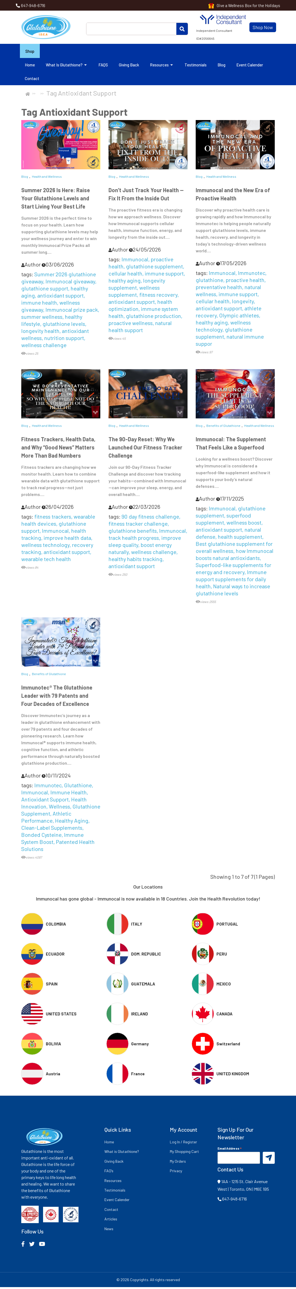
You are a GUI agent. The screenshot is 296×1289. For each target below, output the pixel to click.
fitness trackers (52, 518)
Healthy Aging (71, 822)
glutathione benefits (132, 532)
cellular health (125, 275)
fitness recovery (158, 296)
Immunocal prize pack (72, 311)
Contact (32, 80)
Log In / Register (183, 1143)
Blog (221, 66)
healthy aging (124, 282)
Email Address (230, 1150)
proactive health (245, 281)
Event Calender (249, 66)
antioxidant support (60, 297)
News (108, 1230)
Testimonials (196, 66)
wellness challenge (44, 346)
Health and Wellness (47, 178)
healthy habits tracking (135, 561)
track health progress (133, 539)
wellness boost (243, 524)
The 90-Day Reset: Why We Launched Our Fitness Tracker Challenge (145, 449)
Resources (162, 66)
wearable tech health (46, 561)
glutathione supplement (154, 268)
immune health (39, 304)
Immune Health (68, 794)
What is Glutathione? (66, 66)
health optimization (140, 307)
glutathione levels (64, 325)
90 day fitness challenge (150, 518)
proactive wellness (130, 324)
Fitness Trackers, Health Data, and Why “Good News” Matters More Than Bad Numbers (58, 449)
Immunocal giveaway (70, 283)
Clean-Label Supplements (51, 829)
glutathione (209, 281)
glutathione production (153, 317)
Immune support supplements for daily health (231, 581)
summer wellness (41, 318)
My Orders (178, 1163)
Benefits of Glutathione (223, 427)
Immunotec (251, 274)
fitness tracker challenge (138, 525)
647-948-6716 (33, 5)
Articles (110, 1220)
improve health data (67, 539)
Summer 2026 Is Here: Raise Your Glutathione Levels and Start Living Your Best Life (55, 199)
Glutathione (78, 787)
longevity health (40, 332)
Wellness (59, 808)
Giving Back (129, 66)
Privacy (176, 1172)
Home (30, 66)
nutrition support (64, 339)
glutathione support (44, 290)
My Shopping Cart (184, 1153)
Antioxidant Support (45, 801)
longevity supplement (136, 285)
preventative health (219, 288)
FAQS (103, 66)
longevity (243, 302)
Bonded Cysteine (41, 836)
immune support (164, 275)
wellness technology (223, 327)
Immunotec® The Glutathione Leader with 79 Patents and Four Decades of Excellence (56, 697)
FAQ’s (108, 1172)
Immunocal (135, 261)
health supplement (240, 538)
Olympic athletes (239, 317)
